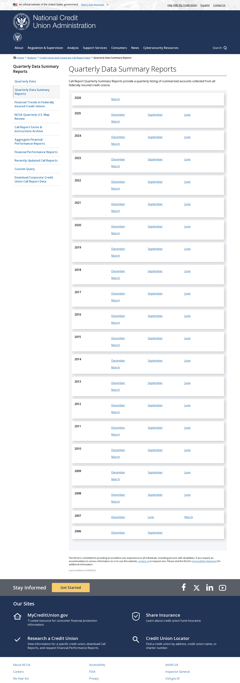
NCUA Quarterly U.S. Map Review (32, 108)
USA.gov (170, 670)
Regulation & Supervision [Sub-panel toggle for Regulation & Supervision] (45, 39)
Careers (18, 663)
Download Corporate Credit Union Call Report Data (33, 170)
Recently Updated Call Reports (35, 151)
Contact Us (219, 5)
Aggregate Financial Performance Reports (30, 133)
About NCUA (21, 656)
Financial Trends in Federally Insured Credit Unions (34, 96)
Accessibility (97, 656)
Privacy (94, 670)
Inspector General (177, 663)
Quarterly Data (25, 73)
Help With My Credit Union (181, 5)
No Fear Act (21, 670)
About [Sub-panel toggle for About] (19, 39)
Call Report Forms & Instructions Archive (29, 120)
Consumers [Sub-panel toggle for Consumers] (119, 39)
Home (20, 49)
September (155, 106)
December (118, 106)
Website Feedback (101, 677)
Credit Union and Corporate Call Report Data (64, 49)
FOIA (92, 663)
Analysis (31, 49)
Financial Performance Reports (36, 143)
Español (205, 5)
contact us (143, 552)
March (115, 90)
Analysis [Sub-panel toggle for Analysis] (73, 39)
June (187, 106)
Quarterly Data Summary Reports (32, 83)
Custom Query (24, 159)
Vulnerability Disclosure (29, 677)
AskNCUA (171, 656)
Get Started (70, 578)
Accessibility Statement (204, 552)
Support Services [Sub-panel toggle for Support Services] (95, 39)
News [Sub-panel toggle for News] (135, 39)
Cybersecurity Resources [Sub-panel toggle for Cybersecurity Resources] (160, 39)
